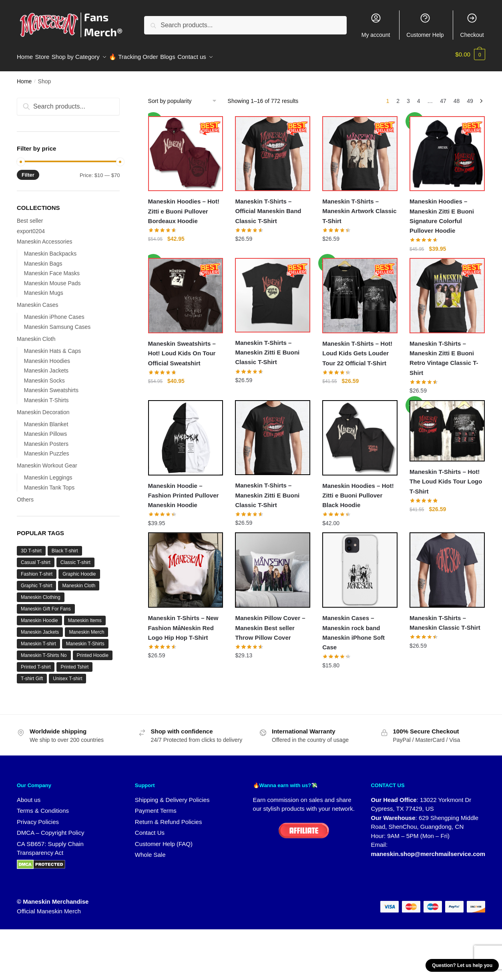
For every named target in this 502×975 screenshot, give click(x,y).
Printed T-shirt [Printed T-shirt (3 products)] (35, 662)
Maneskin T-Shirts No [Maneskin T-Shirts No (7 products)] (44, 650)
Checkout (472, 25)
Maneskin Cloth (36, 334)
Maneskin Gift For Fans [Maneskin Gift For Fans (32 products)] (46, 604)
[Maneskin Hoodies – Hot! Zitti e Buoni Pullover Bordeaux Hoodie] (185, 149)
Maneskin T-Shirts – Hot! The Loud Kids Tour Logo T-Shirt (446, 476)
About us (28, 795)
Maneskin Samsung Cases (57, 322)
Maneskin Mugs (43, 288)
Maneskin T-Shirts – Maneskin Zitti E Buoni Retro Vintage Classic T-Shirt (444, 353)
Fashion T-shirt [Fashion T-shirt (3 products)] (36, 569)
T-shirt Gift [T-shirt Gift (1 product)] (32, 674)
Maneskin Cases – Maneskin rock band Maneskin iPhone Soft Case (353, 628)
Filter (28, 170)
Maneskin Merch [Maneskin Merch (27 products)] (86, 627)
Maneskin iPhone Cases (54, 312)
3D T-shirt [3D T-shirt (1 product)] (31, 546)
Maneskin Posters (46, 439)
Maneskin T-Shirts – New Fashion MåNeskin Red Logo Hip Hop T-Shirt (183, 623)
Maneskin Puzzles (46, 448)
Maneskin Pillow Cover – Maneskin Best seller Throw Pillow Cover (270, 623)
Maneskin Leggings (48, 472)
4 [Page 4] (418, 96)
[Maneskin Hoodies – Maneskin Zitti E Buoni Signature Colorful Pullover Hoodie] (447, 149)
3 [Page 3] (408, 96)
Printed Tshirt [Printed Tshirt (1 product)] (74, 662)
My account (375, 25)
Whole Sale (150, 849)
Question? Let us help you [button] (462, 965)
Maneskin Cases (37, 300)
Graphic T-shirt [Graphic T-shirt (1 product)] (36, 581)
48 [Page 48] (457, 96)
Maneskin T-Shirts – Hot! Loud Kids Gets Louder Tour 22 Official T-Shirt (357, 348)
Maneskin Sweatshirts (51, 385)
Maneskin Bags (43, 259)
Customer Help (425, 25)
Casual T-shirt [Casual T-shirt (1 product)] (35, 557)
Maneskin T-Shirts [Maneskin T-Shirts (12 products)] (85, 639)
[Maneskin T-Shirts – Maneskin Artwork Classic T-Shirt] (360, 149)
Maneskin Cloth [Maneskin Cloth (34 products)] (78, 581)
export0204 (31, 226)
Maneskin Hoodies (47, 356)
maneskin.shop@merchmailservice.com (428, 849)
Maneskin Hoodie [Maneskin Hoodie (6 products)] (39, 615)
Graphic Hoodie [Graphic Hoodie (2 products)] (79, 569)
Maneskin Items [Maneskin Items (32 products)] (85, 615)
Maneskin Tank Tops (49, 482)
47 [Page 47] (443, 96)
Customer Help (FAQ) (164, 839)
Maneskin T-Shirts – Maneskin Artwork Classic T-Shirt (359, 206)
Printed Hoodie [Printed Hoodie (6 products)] (92, 650)
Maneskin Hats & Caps (52, 346)
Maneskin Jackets (46, 366)
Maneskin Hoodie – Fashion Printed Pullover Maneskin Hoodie (183, 490)
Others (25, 495)
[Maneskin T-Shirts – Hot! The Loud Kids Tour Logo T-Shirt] (447, 426)
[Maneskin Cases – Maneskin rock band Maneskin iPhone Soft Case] (360, 565)
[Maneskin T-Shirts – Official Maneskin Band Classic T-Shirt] (272, 149)
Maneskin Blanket (46, 419)
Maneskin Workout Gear (47, 460)
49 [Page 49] (470, 96)
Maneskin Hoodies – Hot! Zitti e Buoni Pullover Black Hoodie (358, 490)
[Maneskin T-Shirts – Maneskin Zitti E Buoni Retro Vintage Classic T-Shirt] (447, 290)
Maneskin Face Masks (52, 268)
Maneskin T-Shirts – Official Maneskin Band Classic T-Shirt (268, 206)
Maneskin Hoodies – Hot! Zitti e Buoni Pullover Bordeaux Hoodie (183, 206)
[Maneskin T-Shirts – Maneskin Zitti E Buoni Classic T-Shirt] (272, 290)
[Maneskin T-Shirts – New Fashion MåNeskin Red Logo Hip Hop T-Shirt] (185, 565)
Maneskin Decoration (43, 407)
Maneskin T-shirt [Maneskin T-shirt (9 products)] (38, 639)
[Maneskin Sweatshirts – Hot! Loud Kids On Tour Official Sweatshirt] (185, 290)
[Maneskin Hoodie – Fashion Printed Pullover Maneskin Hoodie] (185, 433)
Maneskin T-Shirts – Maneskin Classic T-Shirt (445, 618)
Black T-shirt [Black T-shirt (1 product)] (65, 546)
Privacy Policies (38, 817)
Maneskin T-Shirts (46, 395)
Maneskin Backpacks (50, 249)
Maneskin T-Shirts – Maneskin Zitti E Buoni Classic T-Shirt (267, 347)
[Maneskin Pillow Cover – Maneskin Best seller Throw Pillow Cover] (272, 565)
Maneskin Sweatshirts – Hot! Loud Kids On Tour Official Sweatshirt (182, 348)
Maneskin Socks (44, 376)
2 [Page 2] (398, 96)
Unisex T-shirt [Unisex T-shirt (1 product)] (67, 674)
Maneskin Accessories (44, 237)
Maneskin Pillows (45, 429)
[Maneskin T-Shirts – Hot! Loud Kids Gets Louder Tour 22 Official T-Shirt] (360, 290)
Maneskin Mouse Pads (52, 278)
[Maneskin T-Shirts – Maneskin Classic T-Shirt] (447, 565)
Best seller (30, 216)
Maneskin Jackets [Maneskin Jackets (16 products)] (40, 627)
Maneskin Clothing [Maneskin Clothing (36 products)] (40, 592)
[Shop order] (185, 96)
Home (24, 76)
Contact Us (150, 827)
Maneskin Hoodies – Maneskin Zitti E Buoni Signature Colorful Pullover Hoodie (442, 211)
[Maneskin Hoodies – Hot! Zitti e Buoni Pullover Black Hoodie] (360, 433)
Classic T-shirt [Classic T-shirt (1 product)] (75, 557)
